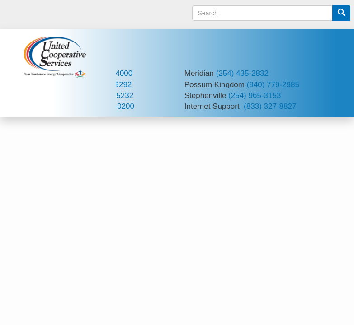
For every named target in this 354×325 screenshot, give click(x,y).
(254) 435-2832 (242, 73)
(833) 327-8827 (270, 106)
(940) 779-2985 (273, 84)
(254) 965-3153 (254, 95)
